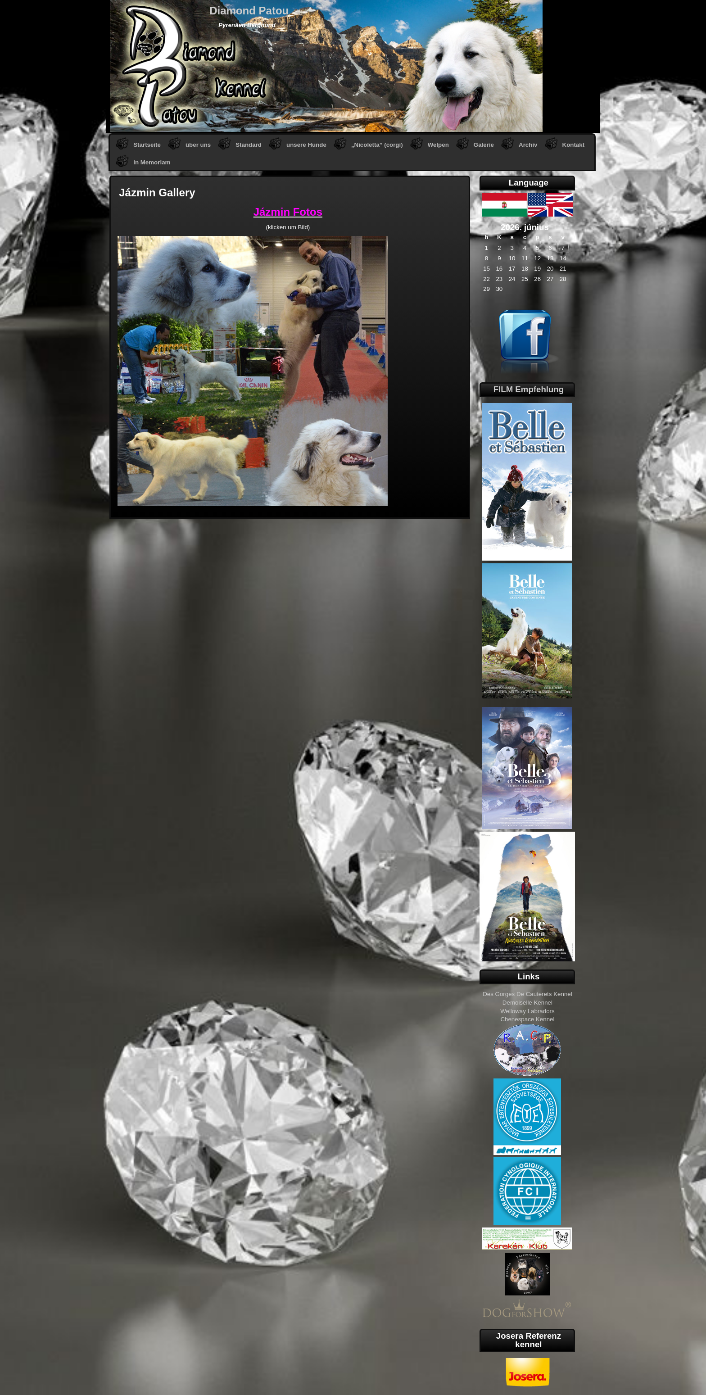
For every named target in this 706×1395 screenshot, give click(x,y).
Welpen (438, 144)
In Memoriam (151, 162)
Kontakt (573, 144)
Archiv (528, 144)
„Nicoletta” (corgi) (377, 144)
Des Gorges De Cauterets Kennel (527, 994)
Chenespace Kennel (527, 1019)
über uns (198, 144)
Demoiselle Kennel (527, 1002)
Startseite (147, 144)
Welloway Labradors (527, 1011)
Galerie (484, 144)
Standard (248, 144)
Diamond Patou (249, 11)
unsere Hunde (306, 144)
